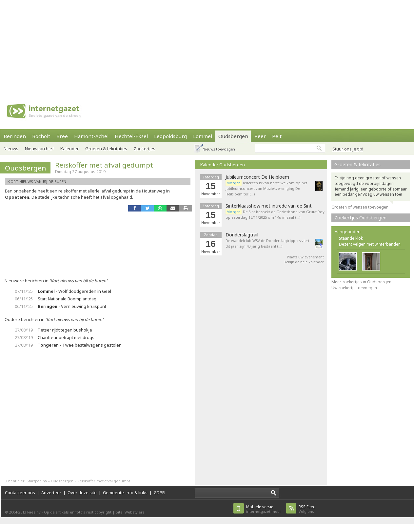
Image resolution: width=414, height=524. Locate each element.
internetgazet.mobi (263, 509)
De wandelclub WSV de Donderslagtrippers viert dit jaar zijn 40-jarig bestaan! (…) (267, 243)
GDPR (159, 492)
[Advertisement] (150, 46)
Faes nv (34, 512)
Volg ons (307, 509)
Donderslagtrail (242, 235)
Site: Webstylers (130, 512)
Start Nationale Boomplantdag (67, 299)
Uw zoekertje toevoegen (354, 288)
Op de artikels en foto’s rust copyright (77, 512)
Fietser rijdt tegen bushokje (65, 330)
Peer (260, 136)
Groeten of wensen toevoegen (359, 207)
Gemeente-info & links (125, 492)
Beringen (15, 136)
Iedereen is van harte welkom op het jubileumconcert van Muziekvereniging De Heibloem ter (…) (266, 188)
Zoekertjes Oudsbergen (360, 217)
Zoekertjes (144, 148)
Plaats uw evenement (305, 256)
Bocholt (41, 136)
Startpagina (37, 480)
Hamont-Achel (91, 136)
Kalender (69, 148)
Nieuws (11, 148)
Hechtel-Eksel (131, 136)
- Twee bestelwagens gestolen (80, 345)
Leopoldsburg (170, 136)
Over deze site (82, 492)
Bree (62, 136)
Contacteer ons (20, 492)
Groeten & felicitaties (106, 148)
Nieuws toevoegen (219, 149)
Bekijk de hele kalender (304, 261)
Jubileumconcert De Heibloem (257, 177)
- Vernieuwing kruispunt (72, 306)
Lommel (202, 136)
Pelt (277, 136)
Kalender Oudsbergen (222, 165)
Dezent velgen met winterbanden (370, 244)
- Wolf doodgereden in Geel (74, 291)
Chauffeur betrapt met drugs (66, 337)
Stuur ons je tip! (347, 149)
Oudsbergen (233, 136)
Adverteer (51, 492)
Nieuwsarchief (39, 148)
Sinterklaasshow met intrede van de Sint (269, 206)
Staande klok (351, 238)
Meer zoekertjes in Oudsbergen (361, 282)
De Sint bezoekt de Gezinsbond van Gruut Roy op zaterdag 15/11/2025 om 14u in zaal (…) (275, 214)
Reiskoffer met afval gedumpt (104, 165)
